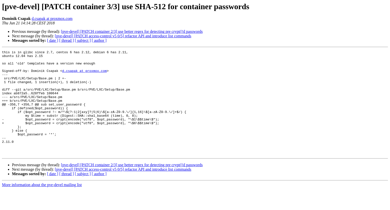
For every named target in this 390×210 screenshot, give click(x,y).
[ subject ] (83, 40)
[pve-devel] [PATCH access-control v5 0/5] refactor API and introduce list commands (123, 36)
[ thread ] (66, 40)
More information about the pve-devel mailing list (42, 206)
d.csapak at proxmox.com (52, 18)
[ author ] (99, 40)
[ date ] (52, 40)
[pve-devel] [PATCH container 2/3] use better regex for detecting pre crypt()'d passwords (132, 31)
